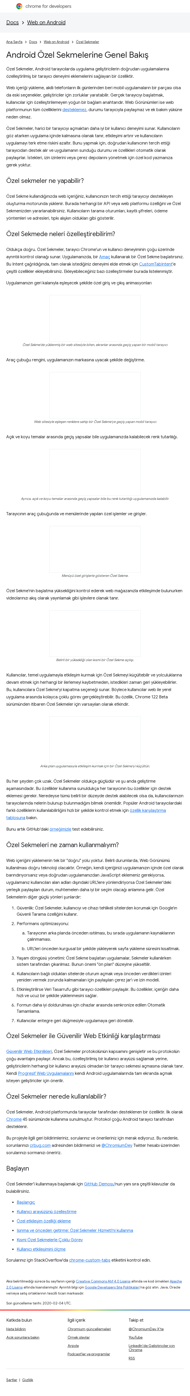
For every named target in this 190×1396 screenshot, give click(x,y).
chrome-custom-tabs (89, 1260)
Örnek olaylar (79, 1337)
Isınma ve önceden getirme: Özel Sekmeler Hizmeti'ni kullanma (75, 1230)
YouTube (135, 1337)
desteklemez (74, 109)
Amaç (104, 257)
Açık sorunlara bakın (22, 1337)
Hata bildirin (16, 1329)
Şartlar (11, 1380)
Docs (12, 22)
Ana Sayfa (14, 42)
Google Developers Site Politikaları (112, 1287)
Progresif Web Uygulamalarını (46, 1073)
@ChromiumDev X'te (146, 1329)
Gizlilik (27, 1380)
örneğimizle (60, 829)
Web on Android (46, 22)
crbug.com (40, 1145)
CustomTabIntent (156, 264)
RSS (132, 1358)
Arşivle (73, 1345)
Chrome (14, 1119)
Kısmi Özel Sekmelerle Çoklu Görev (50, 1240)
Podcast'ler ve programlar (89, 1354)
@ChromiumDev (117, 1145)
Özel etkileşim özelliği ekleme (44, 1221)
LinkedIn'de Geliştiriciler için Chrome (152, 1347)
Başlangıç (26, 1202)
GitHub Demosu (99, 1184)
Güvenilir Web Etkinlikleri (29, 1051)
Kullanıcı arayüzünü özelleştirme (46, 1211)
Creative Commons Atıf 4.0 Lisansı (103, 1281)
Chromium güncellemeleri (89, 1329)
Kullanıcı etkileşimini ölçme (41, 1249)
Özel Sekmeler (87, 42)
